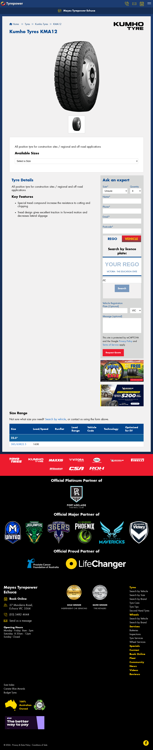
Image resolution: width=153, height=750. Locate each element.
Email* (106, 216)
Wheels (134, 614)
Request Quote (113, 352)
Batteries (134, 630)
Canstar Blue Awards (14, 688)
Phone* (106, 206)
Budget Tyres (10, 692)
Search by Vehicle (139, 591)
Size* (105, 186)
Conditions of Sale (39, 745)
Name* (106, 196)
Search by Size (137, 595)
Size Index (9, 684)
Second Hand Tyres (139, 610)
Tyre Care (134, 602)
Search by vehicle (55, 419)
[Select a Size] (76, 161)
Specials (135, 646)
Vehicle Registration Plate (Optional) (113, 305)
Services (135, 626)
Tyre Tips (134, 606)
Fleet (133, 658)
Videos (134, 670)
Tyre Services (136, 638)
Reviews (135, 674)
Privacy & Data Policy (21, 745)
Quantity (134, 186)
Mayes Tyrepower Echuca (76, 11)
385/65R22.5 (18, 444)
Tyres (133, 587)
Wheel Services (137, 642)
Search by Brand (138, 599)
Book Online (137, 654)
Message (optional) (112, 316)
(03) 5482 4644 (19, 614)
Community (137, 662)
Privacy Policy (125, 341)
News (133, 666)
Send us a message (20, 621)
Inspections (135, 634)
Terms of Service (111, 344)
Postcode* (108, 226)
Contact (134, 650)
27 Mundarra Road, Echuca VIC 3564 (21, 606)
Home (14, 24)
